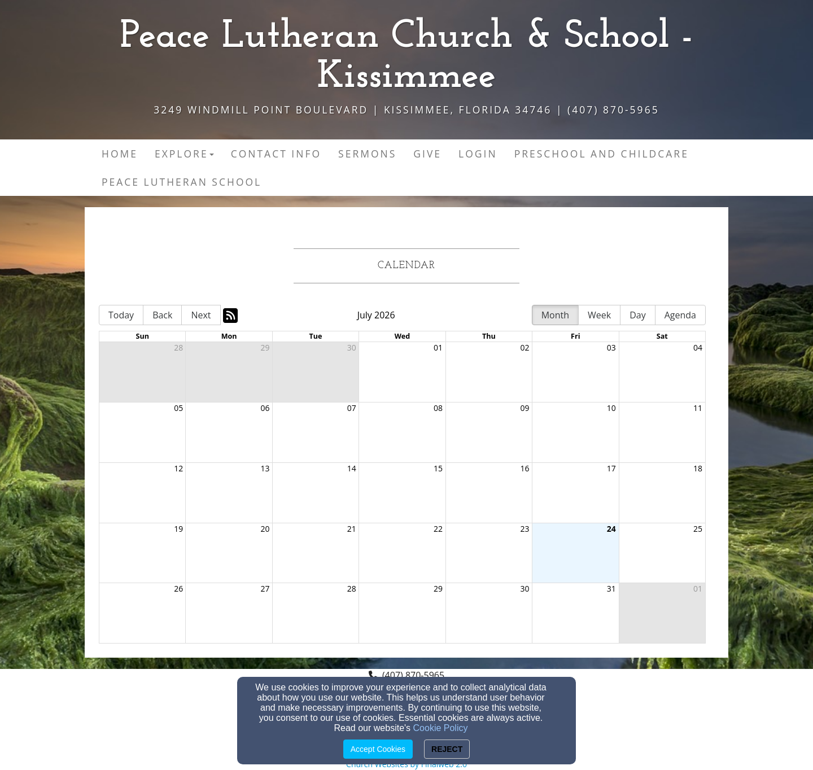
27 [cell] (265, 588)
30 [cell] (351, 347)
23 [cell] (524, 528)
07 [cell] (351, 408)
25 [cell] (697, 528)
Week (599, 315)
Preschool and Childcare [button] (601, 153)
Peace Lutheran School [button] (181, 182)
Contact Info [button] (276, 153)
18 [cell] (697, 468)
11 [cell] (697, 408)
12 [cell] (178, 468)
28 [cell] (178, 347)
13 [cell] (265, 468)
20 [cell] (265, 528)
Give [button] (427, 153)
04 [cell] (697, 347)
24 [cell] (611, 528)
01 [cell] (438, 347)
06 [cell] (265, 408)
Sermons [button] (367, 153)
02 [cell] (524, 347)
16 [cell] (524, 468)
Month (555, 315)
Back (162, 315)
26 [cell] (178, 588)
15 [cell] (438, 468)
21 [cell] (351, 528)
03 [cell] (611, 347)
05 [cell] (178, 408)
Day (638, 315)
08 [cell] (438, 408)
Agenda (680, 315)
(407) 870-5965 (413, 675)
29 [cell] (265, 347)
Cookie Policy (440, 728)
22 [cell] (438, 528)
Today (121, 315)
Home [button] (120, 153)
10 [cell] (611, 408)
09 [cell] (524, 408)
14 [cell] (351, 468)
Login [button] (477, 153)
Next (201, 315)
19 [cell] (178, 528)
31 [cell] (611, 588)
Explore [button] (184, 153)
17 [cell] (611, 468)
